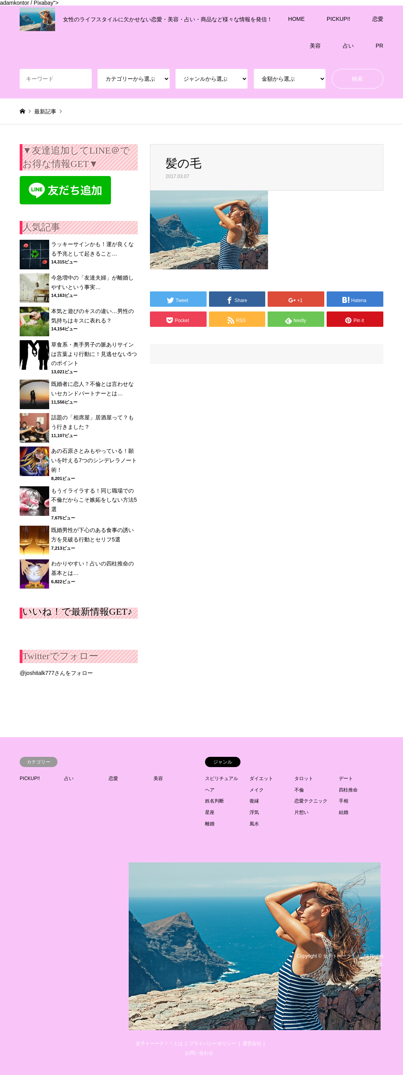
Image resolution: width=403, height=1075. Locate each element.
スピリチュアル (221, 778)
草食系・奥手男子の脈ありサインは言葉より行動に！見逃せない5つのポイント (94, 354)
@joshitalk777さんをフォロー (56, 673)
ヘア (209, 790)
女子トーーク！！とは (159, 1043)
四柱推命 (348, 790)
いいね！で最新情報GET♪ (77, 611)
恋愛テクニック (310, 801)
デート (346, 778)
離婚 (209, 824)
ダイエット (261, 778)
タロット (303, 778)
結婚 (343, 812)
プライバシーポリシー (212, 1043)
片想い (301, 812)
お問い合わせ (199, 1053)
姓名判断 (214, 801)
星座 (209, 812)
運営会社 (251, 1043)
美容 (315, 46)
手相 (343, 801)
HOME (296, 19)
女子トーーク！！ (342, 956)
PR (379, 46)
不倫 (299, 790)
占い (348, 46)
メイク (257, 790)
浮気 (254, 812)
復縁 (254, 801)
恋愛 (377, 19)
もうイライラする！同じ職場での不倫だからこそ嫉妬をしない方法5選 (94, 500)
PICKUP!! (338, 19)
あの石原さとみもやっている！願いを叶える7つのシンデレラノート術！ (94, 460)
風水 (254, 824)
